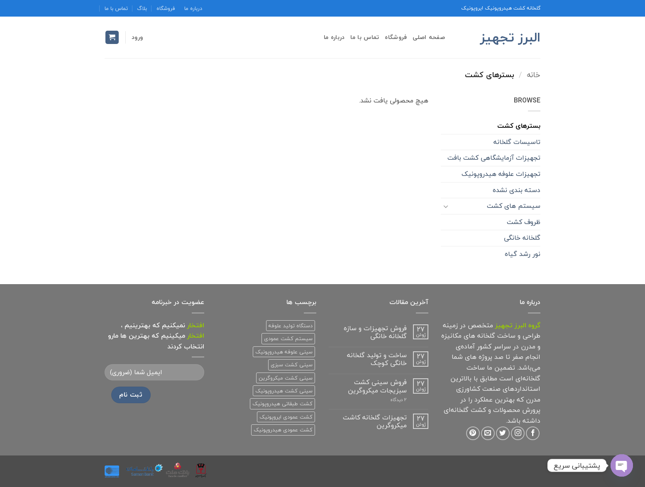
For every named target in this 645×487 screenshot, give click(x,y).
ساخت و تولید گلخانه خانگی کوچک (377, 359)
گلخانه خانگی (522, 238)
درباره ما (193, 8)
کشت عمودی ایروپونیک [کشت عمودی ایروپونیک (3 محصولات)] (286, 416)
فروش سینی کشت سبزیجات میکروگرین (377, 386)
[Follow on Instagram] (518, 433)
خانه (533, 74)
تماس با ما (116, 8)
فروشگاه (165, 8)
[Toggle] (446, 206)
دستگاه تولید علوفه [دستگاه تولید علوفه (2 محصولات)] (291, 325)
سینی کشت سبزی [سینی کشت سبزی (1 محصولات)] (292, 364)
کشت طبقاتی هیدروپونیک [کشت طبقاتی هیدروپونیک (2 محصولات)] (282, 403)
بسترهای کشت (518, 125)
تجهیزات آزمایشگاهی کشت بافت (493, 157)
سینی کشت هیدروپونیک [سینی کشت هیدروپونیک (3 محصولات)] (284, 390)
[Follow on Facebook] (533, 433)
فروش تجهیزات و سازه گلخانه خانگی (375, 332)
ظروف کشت (523, 222)
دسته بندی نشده (516, 190)
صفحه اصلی (429, 37)
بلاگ (142, 8)
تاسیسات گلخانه (517, 142)
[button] (137, 37)
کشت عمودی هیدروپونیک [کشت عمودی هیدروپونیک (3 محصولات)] (283, 429)
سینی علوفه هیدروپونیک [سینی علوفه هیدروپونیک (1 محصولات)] (284, 351)
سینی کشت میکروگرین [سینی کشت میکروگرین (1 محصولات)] (286, 377)
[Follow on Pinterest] (473, 433)
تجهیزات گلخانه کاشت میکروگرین (375, 421)
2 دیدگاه (388, 399)
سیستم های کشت (513, 206)
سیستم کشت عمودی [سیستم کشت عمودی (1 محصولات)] (288, 338)
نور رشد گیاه (522, 254)
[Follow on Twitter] (503, 433)
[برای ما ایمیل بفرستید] (488, 433)
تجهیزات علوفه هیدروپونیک (501, 174)
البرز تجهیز (510, 37)
